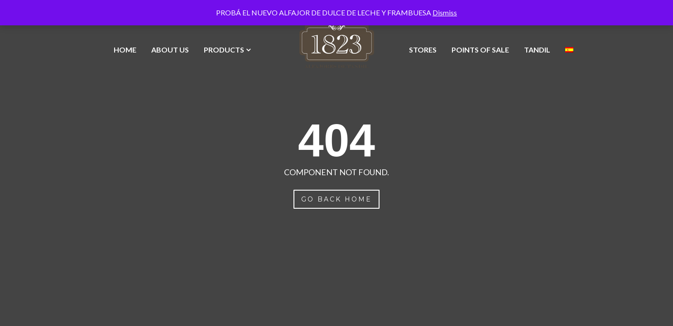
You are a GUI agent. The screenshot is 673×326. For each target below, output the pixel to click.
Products (224, 49)
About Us (170, 49)
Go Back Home (336, 199)
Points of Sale (480, 49)
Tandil (537, 49)
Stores (423, 49)
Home (125, 49)
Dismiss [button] (445, 12)
